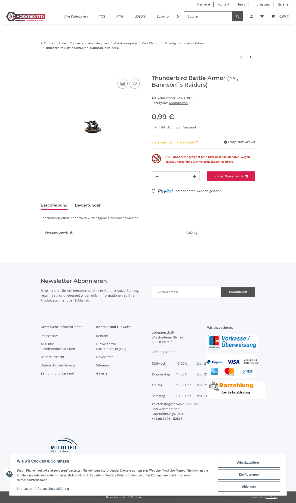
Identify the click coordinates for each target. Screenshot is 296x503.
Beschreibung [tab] (54, 205)
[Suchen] (208, 16)
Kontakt (223, 4)
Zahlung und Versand (57, 373)
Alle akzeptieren (248, 462)
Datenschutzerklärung (53, 489)
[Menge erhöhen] (194, 176)
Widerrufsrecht (52, 357)
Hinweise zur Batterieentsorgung (111, 346)
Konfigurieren (249, 474)
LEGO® (140, 16)
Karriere (203, 4)
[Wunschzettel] (262, 16)
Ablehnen (249, 486)
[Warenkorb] (279, 16)
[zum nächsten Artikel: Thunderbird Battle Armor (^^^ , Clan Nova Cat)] (250, 57)
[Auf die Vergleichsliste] (122, 84)
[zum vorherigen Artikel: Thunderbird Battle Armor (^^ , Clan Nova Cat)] (241, 57)
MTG (119, 16)
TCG (102, 16)
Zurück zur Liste (55, 43)
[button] (252, 16)
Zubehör (163, 16)
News (241, 4)
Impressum (25, 489)
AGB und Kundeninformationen (58, 346)
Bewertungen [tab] (88, 205)
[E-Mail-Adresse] (186, 292)
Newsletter (104, 357)
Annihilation (178, 103)
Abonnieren (238, 292)
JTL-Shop (272, 497)
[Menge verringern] (157, 176)
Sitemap (102, 365)
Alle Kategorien (76, 16)
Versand (189, 127)
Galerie (283, 4)
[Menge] (176, 176)
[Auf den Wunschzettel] (135, 84)
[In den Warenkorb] (44, 72)
